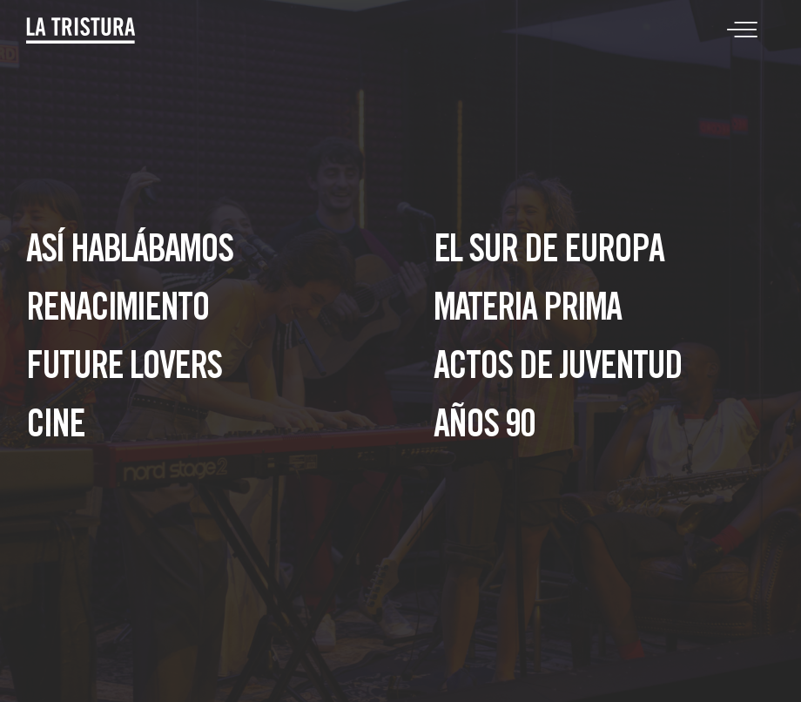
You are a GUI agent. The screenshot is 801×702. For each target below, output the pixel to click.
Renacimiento (117, 311)
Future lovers (123, 369)
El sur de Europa (548, 253)
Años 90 (484, 428)
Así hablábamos (129, 253)
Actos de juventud (558, 369)
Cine (55, 428)
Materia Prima (527, 311)
